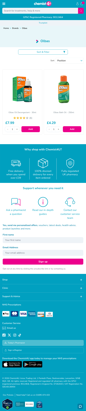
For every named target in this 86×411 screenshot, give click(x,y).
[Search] (81, 11)
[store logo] (43, 4)
